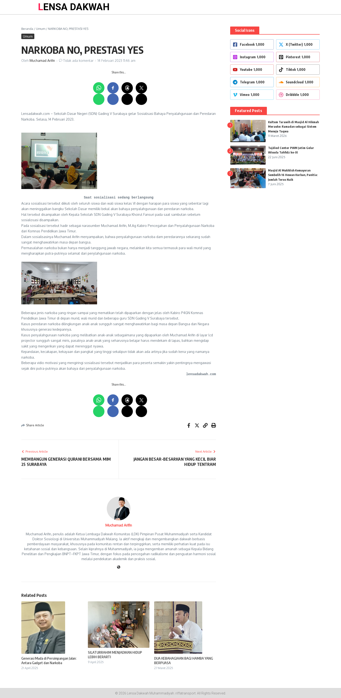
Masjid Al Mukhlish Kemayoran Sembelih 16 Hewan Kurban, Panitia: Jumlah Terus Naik (293, 174)
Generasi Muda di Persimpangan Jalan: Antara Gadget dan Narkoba (48, 660)
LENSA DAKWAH (74, 7)
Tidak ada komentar (78, 61)
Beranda (27, 29)
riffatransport (185, 693)
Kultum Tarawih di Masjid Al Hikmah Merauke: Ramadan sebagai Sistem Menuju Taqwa (294, 126)
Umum (40, 29)
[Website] (118, 567)
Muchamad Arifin (42, 61)
